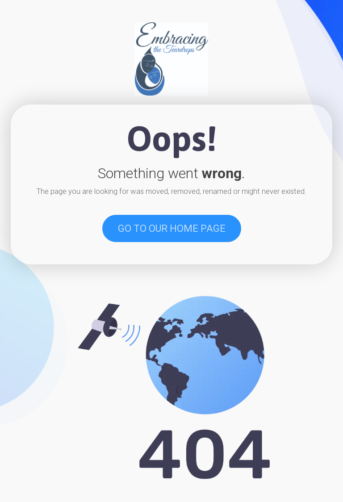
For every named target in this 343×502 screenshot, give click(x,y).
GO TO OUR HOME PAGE (172, 228)
